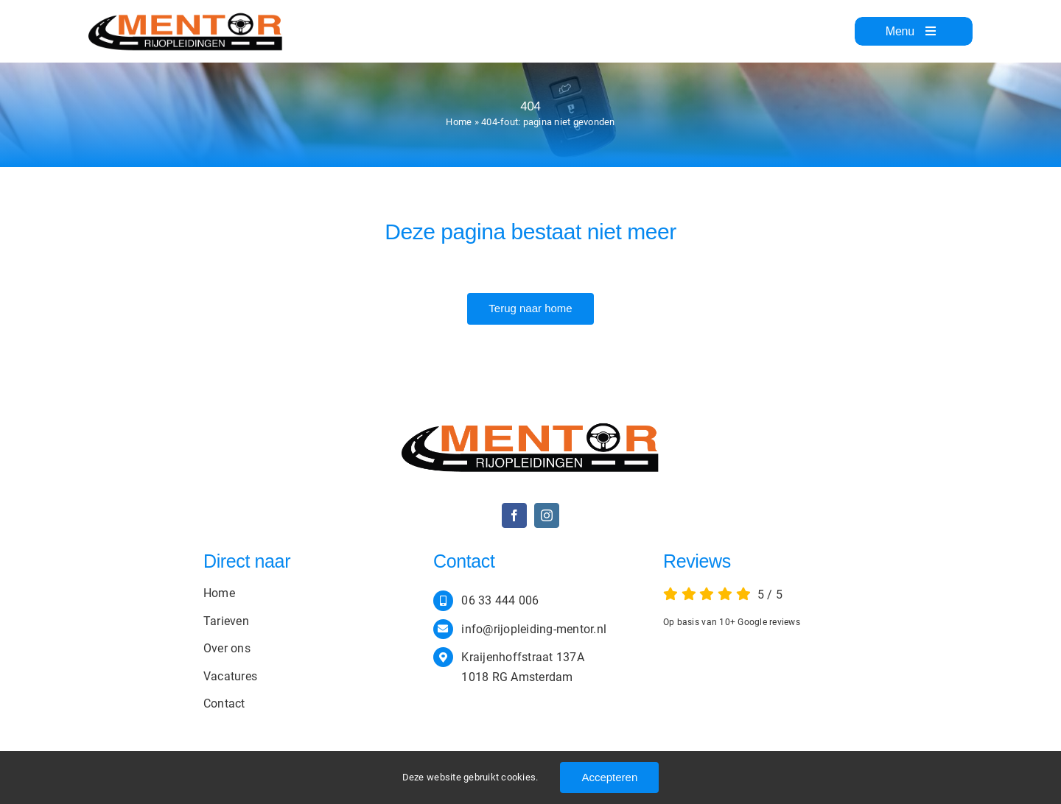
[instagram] (546, 515)
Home (459, 121)
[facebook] (514, 515)
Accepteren (609, 777)
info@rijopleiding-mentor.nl (533, 629)
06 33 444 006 (500, 600)
